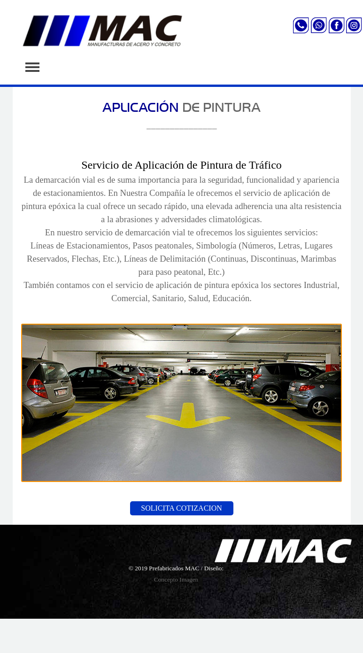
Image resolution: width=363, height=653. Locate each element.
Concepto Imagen (176, 579)
